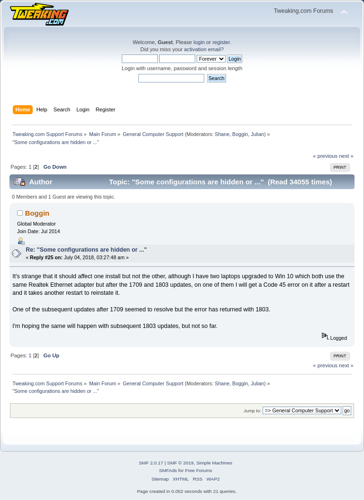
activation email (202, 49)
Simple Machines (214, 462)
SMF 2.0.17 (151, 462)
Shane (222, 134)
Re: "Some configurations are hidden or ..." (86, 249)
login (199, 42)
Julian (257, 134)
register (221, 42)
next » (346, 156)
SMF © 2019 (180, 462)
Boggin (240, 134)
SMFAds (168, 470)
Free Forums (198, 470)
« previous (325, 156)
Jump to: (252, 410)
